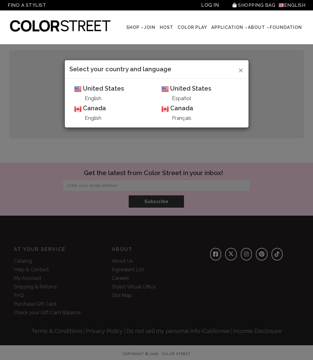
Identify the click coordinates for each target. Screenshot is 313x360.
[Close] (241, 69)
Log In (206, 5)
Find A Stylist (28, 5)
